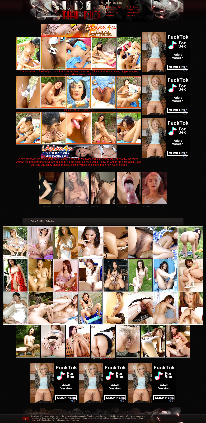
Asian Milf (131, 16)
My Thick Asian (133, 7)
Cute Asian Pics (133, 13)
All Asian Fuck (111, 10)
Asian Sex (110, 16)
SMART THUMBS (108, 359)
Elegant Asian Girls (113, 7)
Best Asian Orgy (133, 10)
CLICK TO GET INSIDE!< (79, 110)
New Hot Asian (112, 13)
